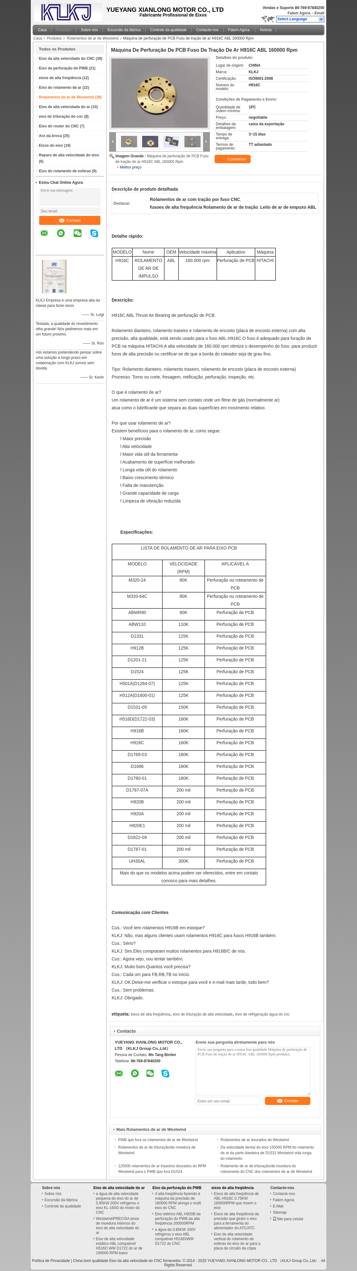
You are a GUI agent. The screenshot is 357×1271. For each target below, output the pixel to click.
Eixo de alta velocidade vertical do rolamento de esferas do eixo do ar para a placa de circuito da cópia (237, 1241)
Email (319, 13)
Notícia (265, 30)
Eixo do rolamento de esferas (65, 171)
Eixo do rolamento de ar (60, 87)
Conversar (233, 159)
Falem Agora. (299, 13)
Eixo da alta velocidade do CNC (67, 58)
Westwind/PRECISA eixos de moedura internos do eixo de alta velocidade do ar (117, 1225)
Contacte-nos (207, 30)
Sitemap (279, 1212)
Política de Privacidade (51, 1261)
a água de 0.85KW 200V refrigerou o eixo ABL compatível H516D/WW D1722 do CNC (175, 1236)
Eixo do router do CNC (59, 126)
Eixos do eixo (51, 145)
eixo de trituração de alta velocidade (203, 1014)
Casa (42, 30)
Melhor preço (130, 167)
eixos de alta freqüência (60, 78)
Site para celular (288, 1219)
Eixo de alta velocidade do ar (64, 107)
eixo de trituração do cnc (61, 116)
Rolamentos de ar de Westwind (93, 38)
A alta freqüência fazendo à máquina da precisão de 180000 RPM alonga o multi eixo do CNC (178, 1201)
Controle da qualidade (168, 30)
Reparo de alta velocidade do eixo (69, 155)
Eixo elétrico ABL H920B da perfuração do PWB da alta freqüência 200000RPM (178, 1219)
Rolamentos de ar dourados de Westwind (254, 1140)
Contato (70, 220)
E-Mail (278, 1206)
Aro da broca (50, 136)
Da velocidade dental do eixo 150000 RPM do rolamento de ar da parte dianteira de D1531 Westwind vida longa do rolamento (267, 1153)
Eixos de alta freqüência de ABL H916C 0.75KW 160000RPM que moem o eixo (236, 1201)
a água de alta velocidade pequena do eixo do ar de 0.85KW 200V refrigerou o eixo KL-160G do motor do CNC (118, 1203)
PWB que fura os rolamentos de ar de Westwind (158, 1140)
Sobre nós (89, 30)
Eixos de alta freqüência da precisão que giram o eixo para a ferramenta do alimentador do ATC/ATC (236, 1221)
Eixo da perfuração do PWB (63, 68)
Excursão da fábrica (124, 30)
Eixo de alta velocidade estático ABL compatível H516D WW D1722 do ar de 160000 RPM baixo (119, 1246)
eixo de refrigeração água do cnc (262, 1014)
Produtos (63, 30)
